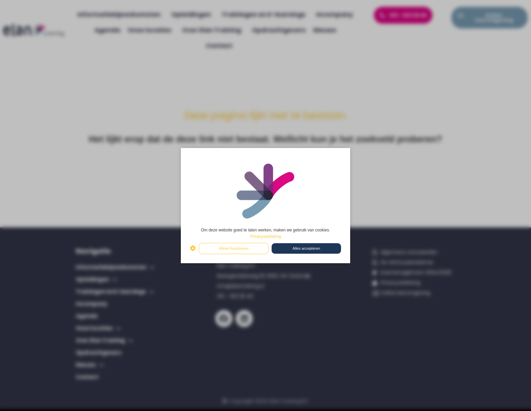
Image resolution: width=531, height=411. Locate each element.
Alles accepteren (306, 248)
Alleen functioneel (234, 248)
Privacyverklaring (265, 236)
